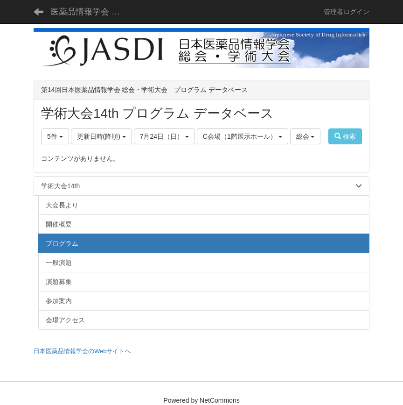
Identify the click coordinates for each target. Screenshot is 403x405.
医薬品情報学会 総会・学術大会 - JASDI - (89, 11)
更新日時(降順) (101, 136)
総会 (305, 136)
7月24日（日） (164, 136)
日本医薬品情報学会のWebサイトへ (82, 351)
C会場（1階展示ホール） (242, 136)
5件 (55, 136)
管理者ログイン (346, 11)
